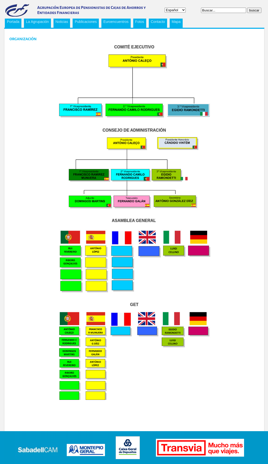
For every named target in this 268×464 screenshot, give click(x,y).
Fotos (139, 22)
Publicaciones (85, 22)
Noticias (62, 22)
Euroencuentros (115, 22)
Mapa (176, 22)
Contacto (158, 22)
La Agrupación (36, 22)
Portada (13, 22)
